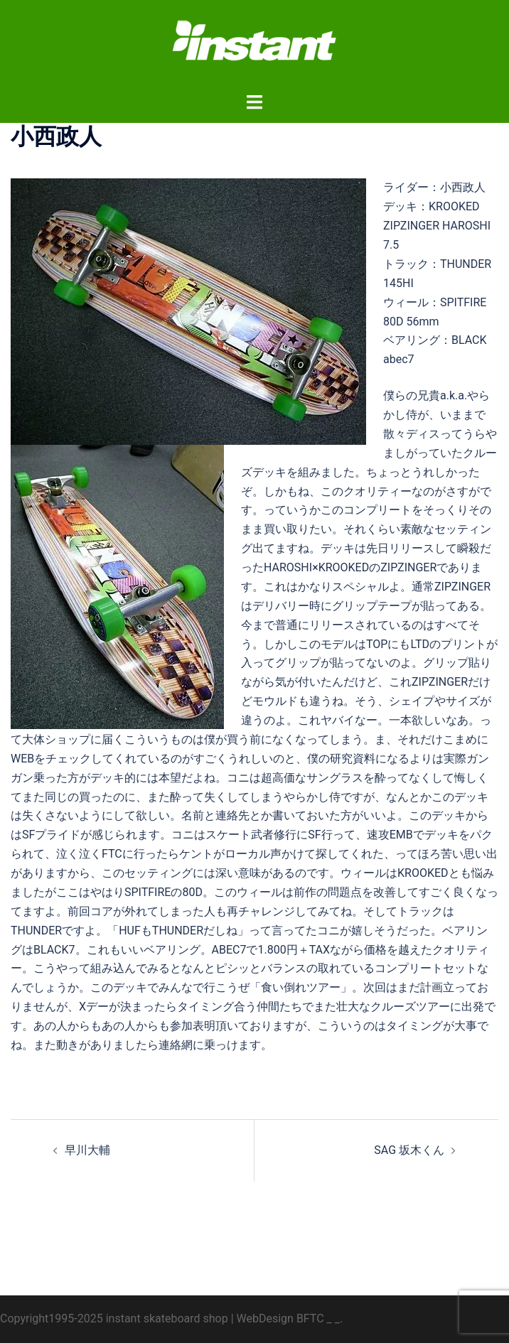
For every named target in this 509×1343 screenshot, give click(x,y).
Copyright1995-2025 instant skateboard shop (114, 1318)
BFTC (310, 1318)
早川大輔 (87, 1150)
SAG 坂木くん (409, 1150)
